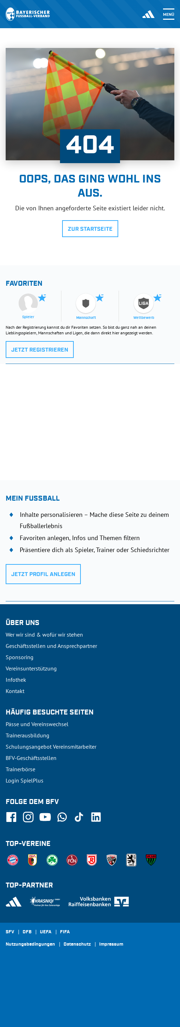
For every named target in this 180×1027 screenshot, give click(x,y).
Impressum (111, 944)
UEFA (46, 932)
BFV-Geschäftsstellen (31, 757)
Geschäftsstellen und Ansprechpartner (51, 645)
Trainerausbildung (27, 735)
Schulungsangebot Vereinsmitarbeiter (51, 746)
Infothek (16, 679)
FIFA (65, 932)
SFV (10, 932)
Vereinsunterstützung (31, 668)
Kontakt (15, 690)
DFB (27, 932)
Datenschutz (77, 944)
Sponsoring (20, 657)
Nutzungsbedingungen (30, 944)
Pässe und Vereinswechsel (37, 724)
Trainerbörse (20, 769)
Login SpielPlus (24, 780)
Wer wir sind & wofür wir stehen (44, 634)
